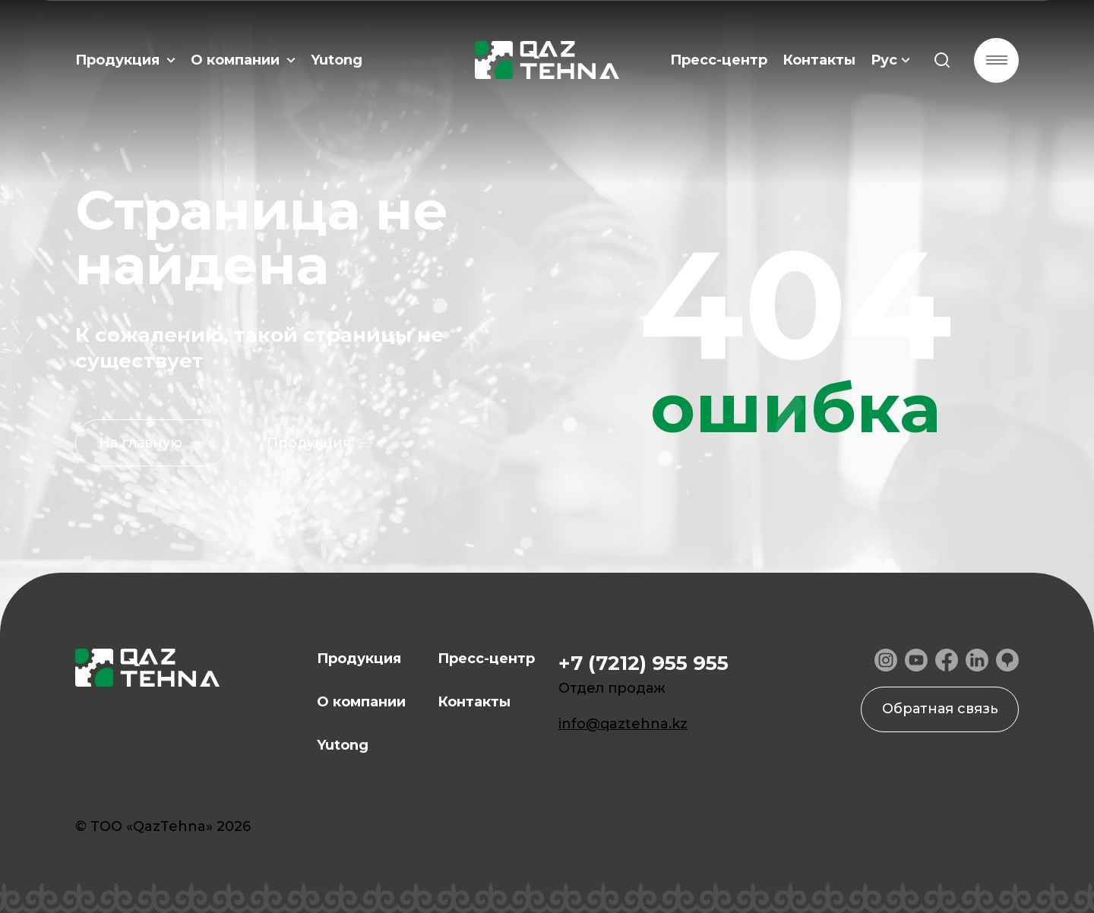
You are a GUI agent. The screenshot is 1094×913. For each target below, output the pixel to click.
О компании (243, 60)
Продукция (125, 60)
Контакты (818, 60)
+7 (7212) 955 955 (643, 663)
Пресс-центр (718, 60)
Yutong (336, 60)
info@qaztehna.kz (623, 724)
